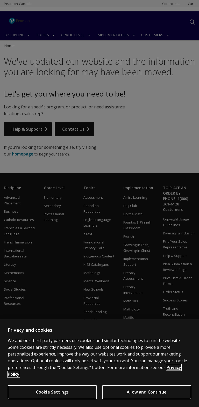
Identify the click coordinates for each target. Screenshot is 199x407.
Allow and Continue (147, 395)
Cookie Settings (52, 395)
